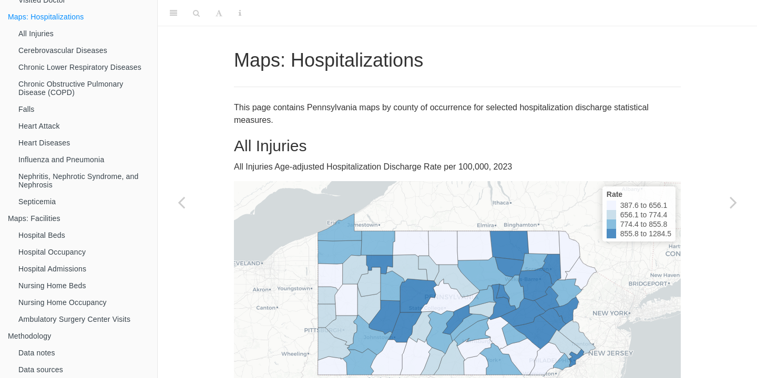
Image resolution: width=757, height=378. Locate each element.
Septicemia (37, 201)
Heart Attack (39, 126)
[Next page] (733, 202)
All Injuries (36, 33)
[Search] (196, 13)
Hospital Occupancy (52, 252)
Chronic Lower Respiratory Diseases (79, 67)
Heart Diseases (44, 143)
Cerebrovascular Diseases (62, 50)
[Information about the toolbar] (240, 13)
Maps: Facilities (34, 218)
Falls (26, 109)
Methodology (29, 336)
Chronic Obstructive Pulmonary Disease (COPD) (71, 88)
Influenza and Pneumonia (61, 159)
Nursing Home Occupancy (62, 302)
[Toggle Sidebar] (173, 13)
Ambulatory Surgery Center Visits (74, 319)
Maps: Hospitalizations (46, 17)
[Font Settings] (219, 13)
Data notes (36, 353)
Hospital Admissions (52, 269)
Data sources (40, 369)
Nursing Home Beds (52, 285)
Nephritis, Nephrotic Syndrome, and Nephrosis (78, 180)
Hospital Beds (41, 235)
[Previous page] (181, 202)
